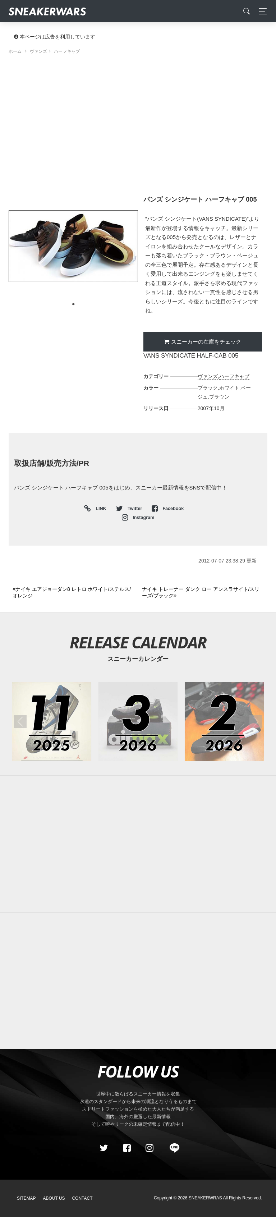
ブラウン (219, 397)
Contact (82, 1198)
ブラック (208, 388)
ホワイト (229, 388)
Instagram (138, 517)
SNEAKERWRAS (205, 1197)
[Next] (202, 592)
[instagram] (149, 1148)
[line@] (172, 1148)
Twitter (129, 508)
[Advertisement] (138, 120)
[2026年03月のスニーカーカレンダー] (138, 721)
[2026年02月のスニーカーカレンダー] (224, 721)
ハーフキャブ (234, 376)
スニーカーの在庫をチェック (206, 342)
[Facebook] (126, 1148)
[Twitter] (103, 1148)
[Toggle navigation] (260, 11)
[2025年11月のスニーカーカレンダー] (51, 721)
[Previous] (73, 592)
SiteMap (26, 1198)
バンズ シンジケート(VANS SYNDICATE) (197, 219)
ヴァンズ (208, 376)
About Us (54, 1198)
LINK (99, 509)
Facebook (168, 508)
